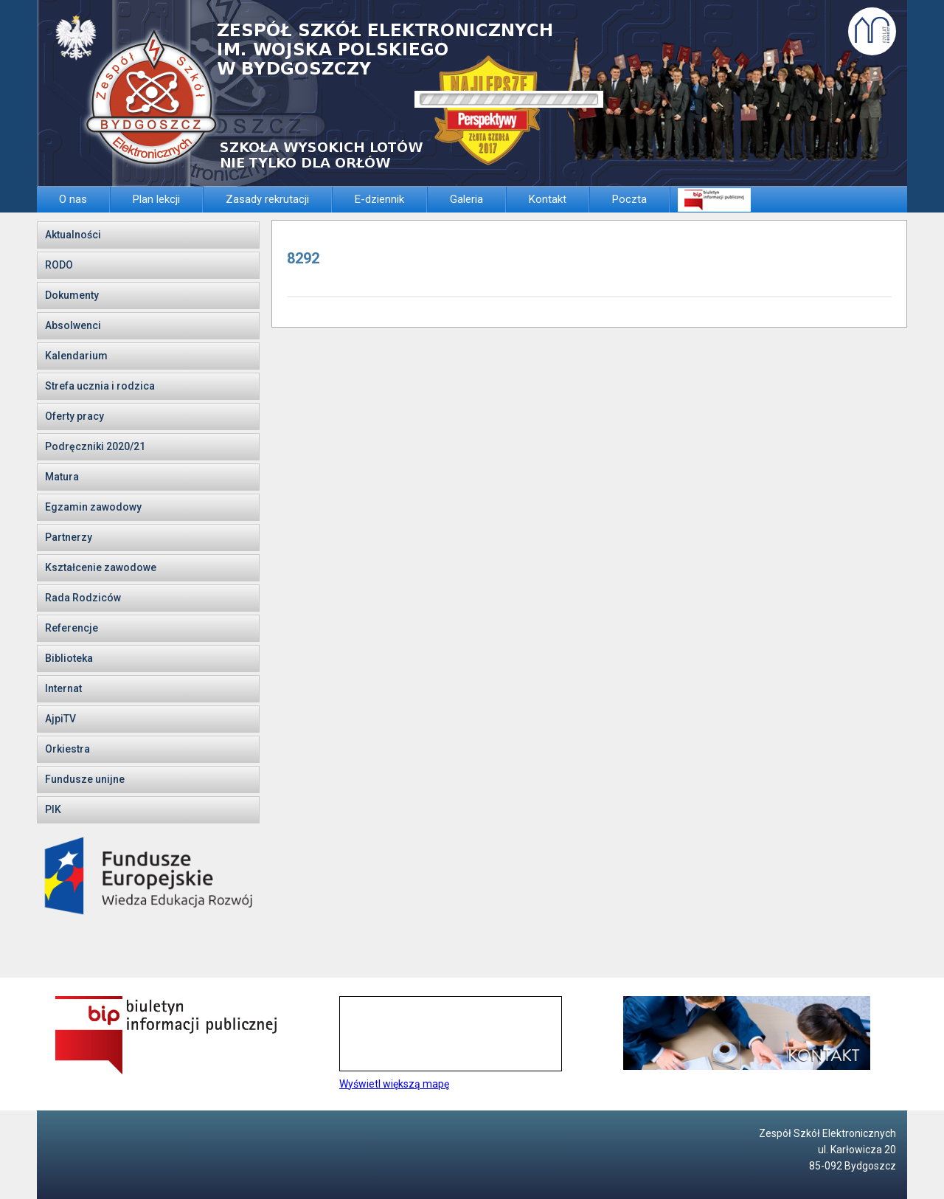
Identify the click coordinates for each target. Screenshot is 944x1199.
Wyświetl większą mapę (394, 1084)
